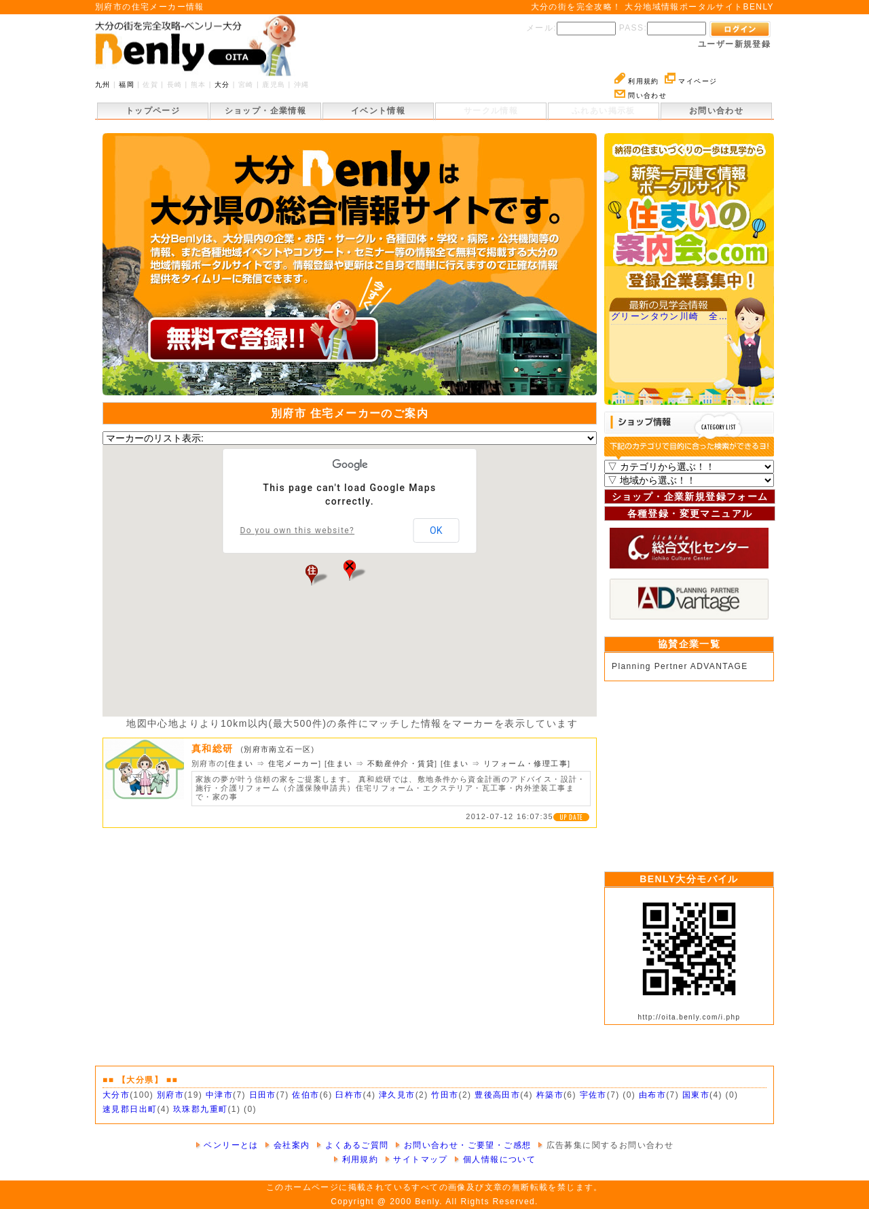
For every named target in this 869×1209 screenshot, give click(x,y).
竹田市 (444, 1095)
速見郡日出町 (130, 1109)
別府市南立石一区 (277, 749)
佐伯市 (305, 1095)
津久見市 (397, 1095)
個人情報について (495, 1159)
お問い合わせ (716, 110)
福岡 (126, 84)
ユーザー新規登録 (734, 44)
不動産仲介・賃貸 (400, 763)
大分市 (116, 1095)
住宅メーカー (293, 763)
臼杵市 (349, 1095)
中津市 (219, 1095)
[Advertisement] (689, 773)
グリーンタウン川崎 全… (669, 316)
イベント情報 (378, 110)
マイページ (691, 81)
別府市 (170, 1095)
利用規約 (636, 81)
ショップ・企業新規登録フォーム (690, 496)
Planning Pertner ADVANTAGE (680, 666)
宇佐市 (593, 1095)
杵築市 (549, 1095)
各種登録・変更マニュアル (690, 513)
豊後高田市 (497, 1095)
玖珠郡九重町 (200, 1109)
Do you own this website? (297, 530)
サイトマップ (416, 1159)
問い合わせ (640, 95)
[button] (311, 574)
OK (436, 530)
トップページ (153, 110)
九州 (103, 84)
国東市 (695, 1095)
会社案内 (287, 1145)
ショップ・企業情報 (266, 110)
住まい (240, 763)
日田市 (262, 1095)
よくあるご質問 (352, 1145)
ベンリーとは (227, 1145)
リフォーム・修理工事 (525, 763)
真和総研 (215, 748)
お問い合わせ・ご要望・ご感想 (463, 1145)
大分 (222, 84)
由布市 (652, 1095)
